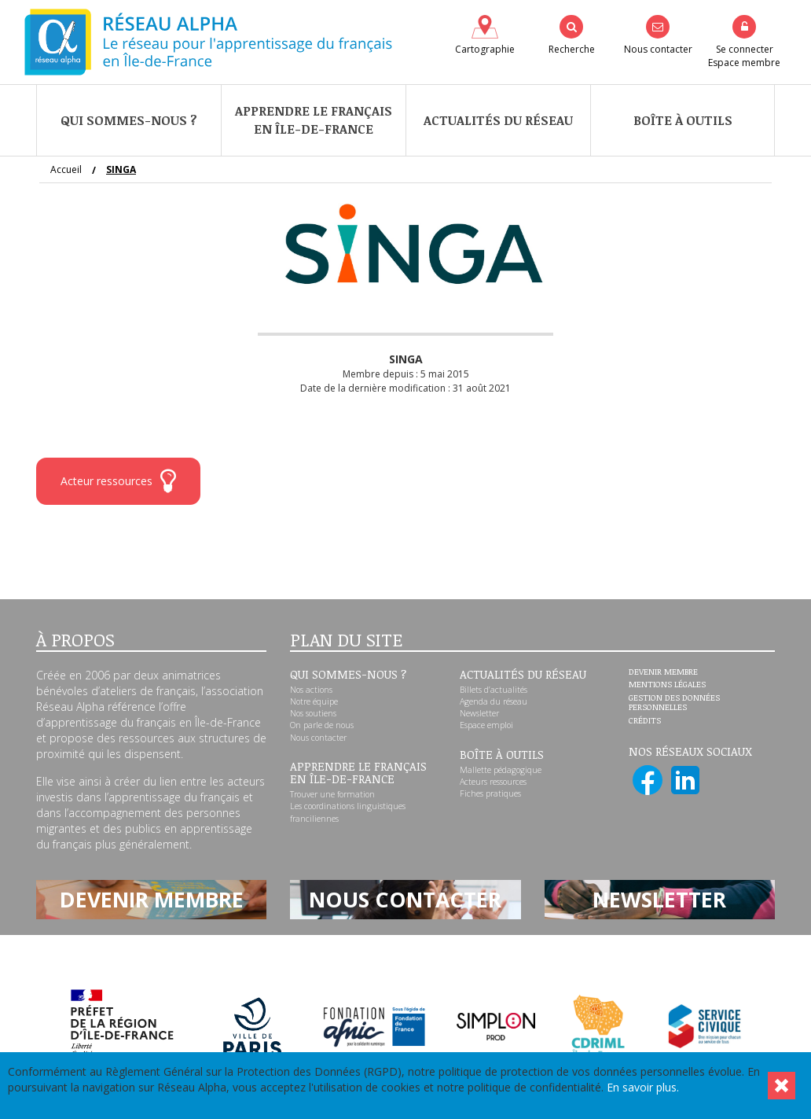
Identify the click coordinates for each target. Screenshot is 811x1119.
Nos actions (311, 689)
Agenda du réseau (493, 701)
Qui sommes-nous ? (129, 120)
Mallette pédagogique (500, 769)
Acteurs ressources (493, 781)
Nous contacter (318, 737)
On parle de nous (322, 725)
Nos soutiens (313, 713)
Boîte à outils (682, 120)
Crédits (645, 721)
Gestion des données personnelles (674, 703)
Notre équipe (314, 701)
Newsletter (479, 713)
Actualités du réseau (498, 120)
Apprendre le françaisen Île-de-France (313, 120)
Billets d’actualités (493, 689)
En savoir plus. (643, 1087)
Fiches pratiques (490, 793)
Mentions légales (667, 685)
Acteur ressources (118, 481)
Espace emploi (486, 725)
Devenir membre (663, 672)
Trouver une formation (332, 794)
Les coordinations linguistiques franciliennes (348, 812)
